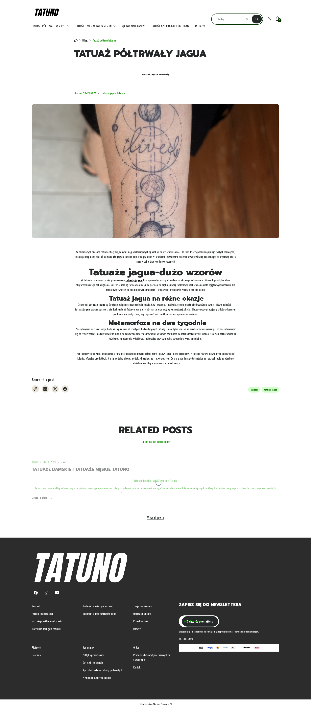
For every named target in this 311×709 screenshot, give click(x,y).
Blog (85, 40)
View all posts (155, 517)
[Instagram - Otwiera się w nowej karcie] (46, 593)
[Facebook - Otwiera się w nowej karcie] (65, 389)
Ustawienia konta (142, 613)
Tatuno (76, 40)
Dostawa (36, 655)
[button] (257, 19)
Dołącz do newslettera (200, 621)
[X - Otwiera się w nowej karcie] (55, 389)
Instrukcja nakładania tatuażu (47, 621)
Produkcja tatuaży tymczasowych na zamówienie (151, 657)
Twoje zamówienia (142, 606)
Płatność (36, 647)
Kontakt (36, 606)
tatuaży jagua (134, 280)
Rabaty (136, 629)
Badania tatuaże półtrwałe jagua (99, 613)
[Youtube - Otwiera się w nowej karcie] (57, 593)
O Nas (136, 647)
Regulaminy (88, 647)
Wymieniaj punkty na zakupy (97, 677)
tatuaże (121, 93)
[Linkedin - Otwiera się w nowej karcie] (45, 389)
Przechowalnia (140, 621)
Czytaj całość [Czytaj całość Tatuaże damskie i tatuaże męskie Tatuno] (39, 497)
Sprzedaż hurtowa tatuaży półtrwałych (102, 670)
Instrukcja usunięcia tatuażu (46, 629)
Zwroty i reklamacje (93, 662)
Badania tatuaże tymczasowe (97, 606)
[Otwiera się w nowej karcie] (35, 389)
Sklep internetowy (154, 704)
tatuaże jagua (109, 93)
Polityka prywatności (93, 655)
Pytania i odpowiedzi (42, 613)
